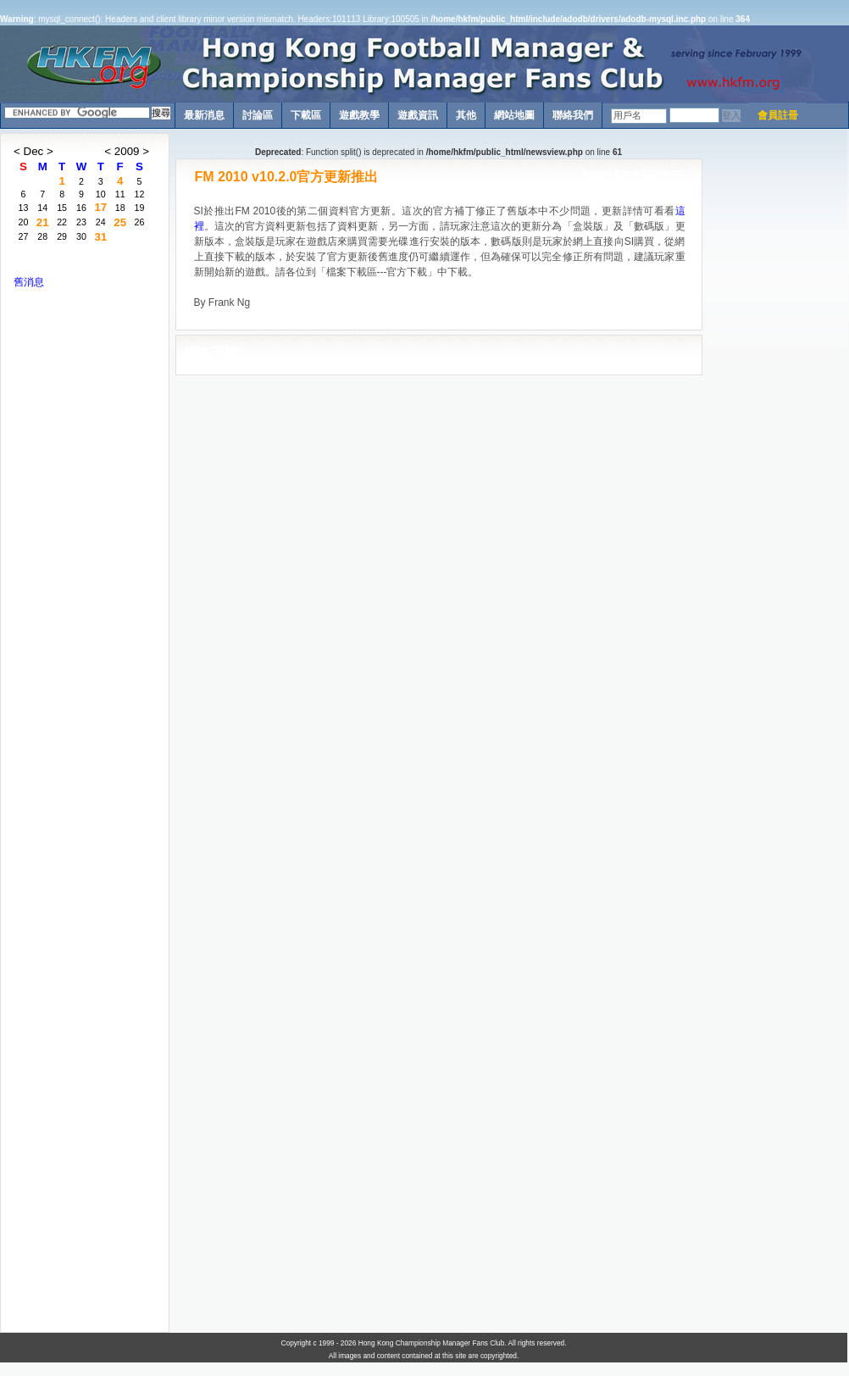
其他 (466, 115)
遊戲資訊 (417, 115)
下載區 (306, 115)
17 (100, 207)
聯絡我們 (572, 115)
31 (100, 236)
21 (42, 222)
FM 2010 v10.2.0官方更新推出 (287, 176)
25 (120, 222)
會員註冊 (777, 115)
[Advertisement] (775, 387)
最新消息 (204, 115)
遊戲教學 (359, 115)
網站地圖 (514, 115)
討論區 (257, 115)
